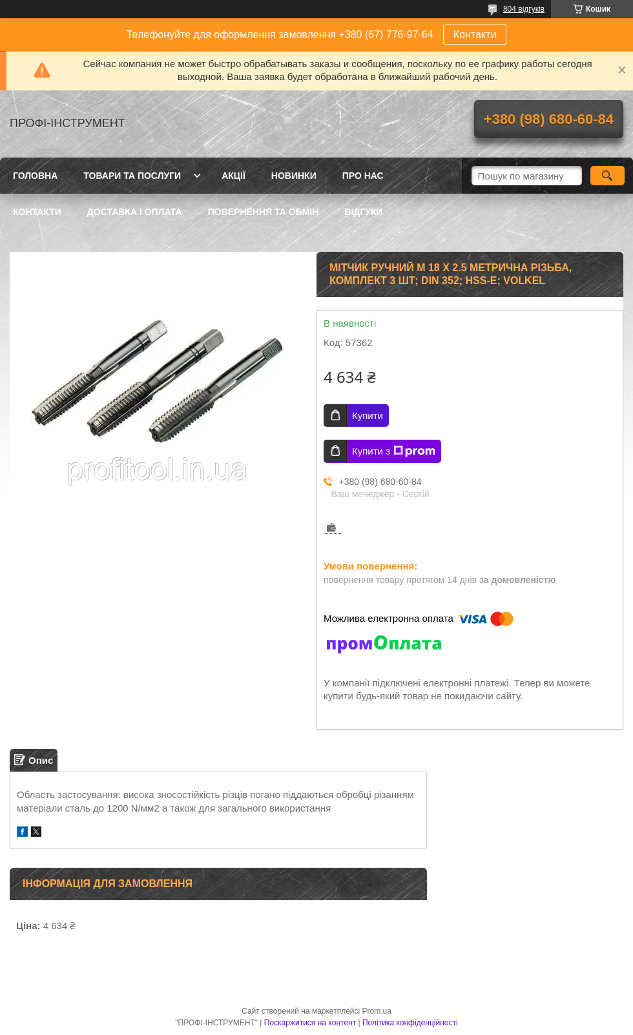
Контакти (475, 34)
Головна (35, 175)
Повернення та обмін (263, 212)
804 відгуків (524, 9)
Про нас (363, 175)
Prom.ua (376, 1011)
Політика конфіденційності (410, 1022)
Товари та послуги (132, 175)
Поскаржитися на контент (310, 1022)
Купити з (393, 451)
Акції (233, 175)
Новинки (293, 175)
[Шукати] (607, 175)
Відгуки (363, 212)
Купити (367, 415)
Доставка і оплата (134, 212)
